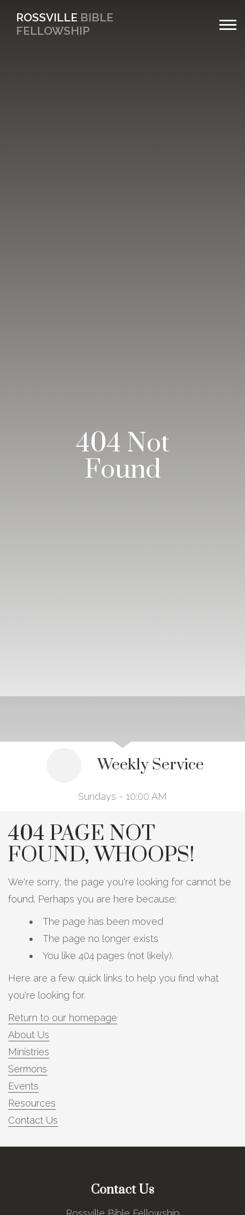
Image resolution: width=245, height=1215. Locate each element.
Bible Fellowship (64, 24)
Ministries (28, 1051)
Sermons (27, 1068)
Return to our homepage (62, 1017)
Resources (32, 1103)
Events (23, 1086)
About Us (28, 1034)
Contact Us (33, 1120)
